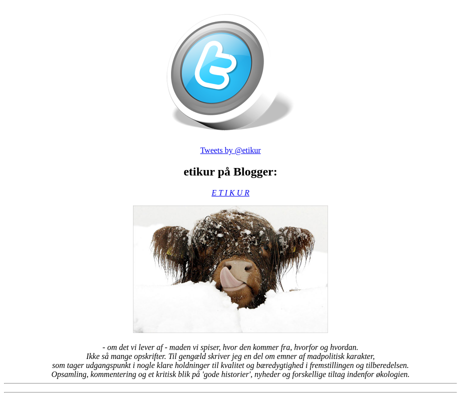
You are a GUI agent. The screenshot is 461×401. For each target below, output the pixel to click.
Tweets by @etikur (230, 150)
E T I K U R (231, 192)
